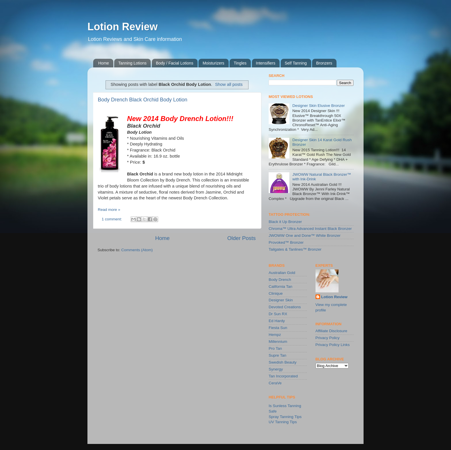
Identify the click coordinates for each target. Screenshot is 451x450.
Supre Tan (277, 355)
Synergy (276, 369)
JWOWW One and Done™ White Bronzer (305, 235)
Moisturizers (213, 63)
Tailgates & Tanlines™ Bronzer (295, 249)
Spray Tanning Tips (285, 417)
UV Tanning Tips (283, 422)
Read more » (109, 209)
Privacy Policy (328, 338)
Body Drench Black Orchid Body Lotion (142, 100)
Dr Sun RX (278, 314)
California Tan (280, 286)
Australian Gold (282, 273)
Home (103, 63)
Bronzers (324, 63)
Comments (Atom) (137, 250)
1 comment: (112, 219)
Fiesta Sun (278, 328)
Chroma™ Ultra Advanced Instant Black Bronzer (310, 228)
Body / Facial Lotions (174, 63)
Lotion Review (122, 27)
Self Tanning (296, 63)
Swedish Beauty (283, 362)
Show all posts (229, 84)
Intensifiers (266, 63)
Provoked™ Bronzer (286, 242)
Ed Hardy (277, 321)
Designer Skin (281, 300)
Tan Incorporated (283, 376)
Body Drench (280, 279)
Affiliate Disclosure (331, 331)
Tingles (240, 63)
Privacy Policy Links (333, 345)
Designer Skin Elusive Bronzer (318, 105)
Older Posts (241, 238)
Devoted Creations (285, 307)
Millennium (278, 341)
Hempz (275, 334)
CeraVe (275, 383)
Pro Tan (275, 348)
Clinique (276, 293)
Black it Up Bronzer (285, 222)
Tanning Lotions (132, 63)
